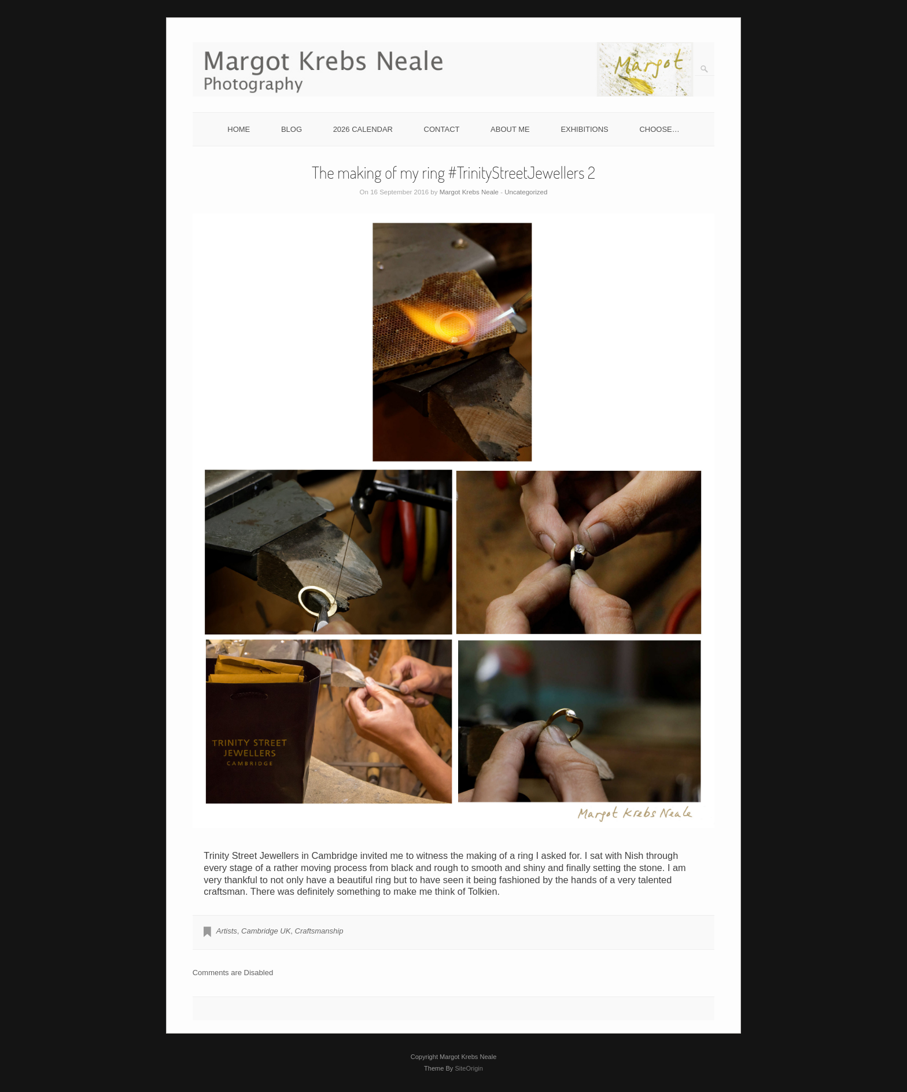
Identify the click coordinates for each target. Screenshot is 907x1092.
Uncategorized (525, 192)
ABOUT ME (510, 129)
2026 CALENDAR (363, 129)
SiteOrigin (469, 1068)
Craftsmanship (319, 931)
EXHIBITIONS (584, 129)
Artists (226, 931)
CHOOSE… (659, 129)
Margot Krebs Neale (469, 192)
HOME (238, 129)
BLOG (291, 129)
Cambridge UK (265, 931)
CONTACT (442, 129)
